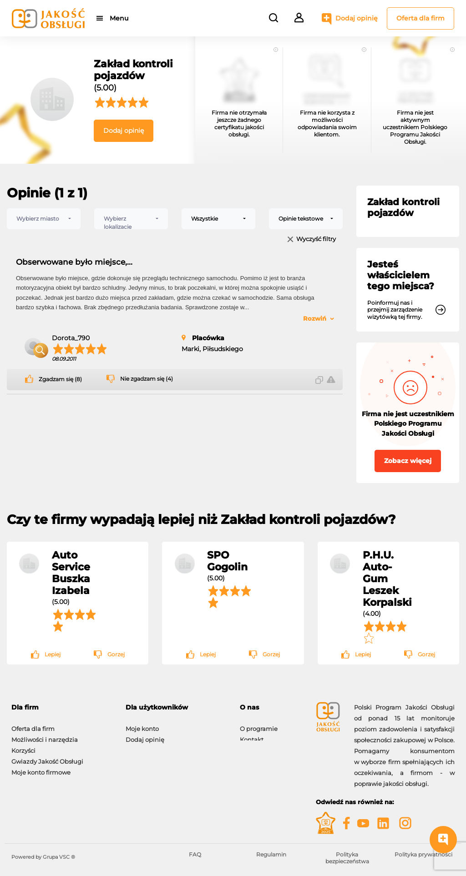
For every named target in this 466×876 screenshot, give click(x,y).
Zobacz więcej (407, 461)
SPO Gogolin (227, 561)
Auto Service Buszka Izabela (71, 572)
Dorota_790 (71, 338)
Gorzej (116, 654)
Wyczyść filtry (316, 239)
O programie (259, 724)
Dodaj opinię (356, 18)
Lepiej (53, 654)
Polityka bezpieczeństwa (347, 857)
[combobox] (44, 218)
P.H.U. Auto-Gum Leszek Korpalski (387, 578)
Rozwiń (314, 318)
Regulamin (271, 854)
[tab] (271, 707)
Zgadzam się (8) (60, 379)
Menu (119, 18)
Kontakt (251, 735)
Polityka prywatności (423, 854)
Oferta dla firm (420, 18)
